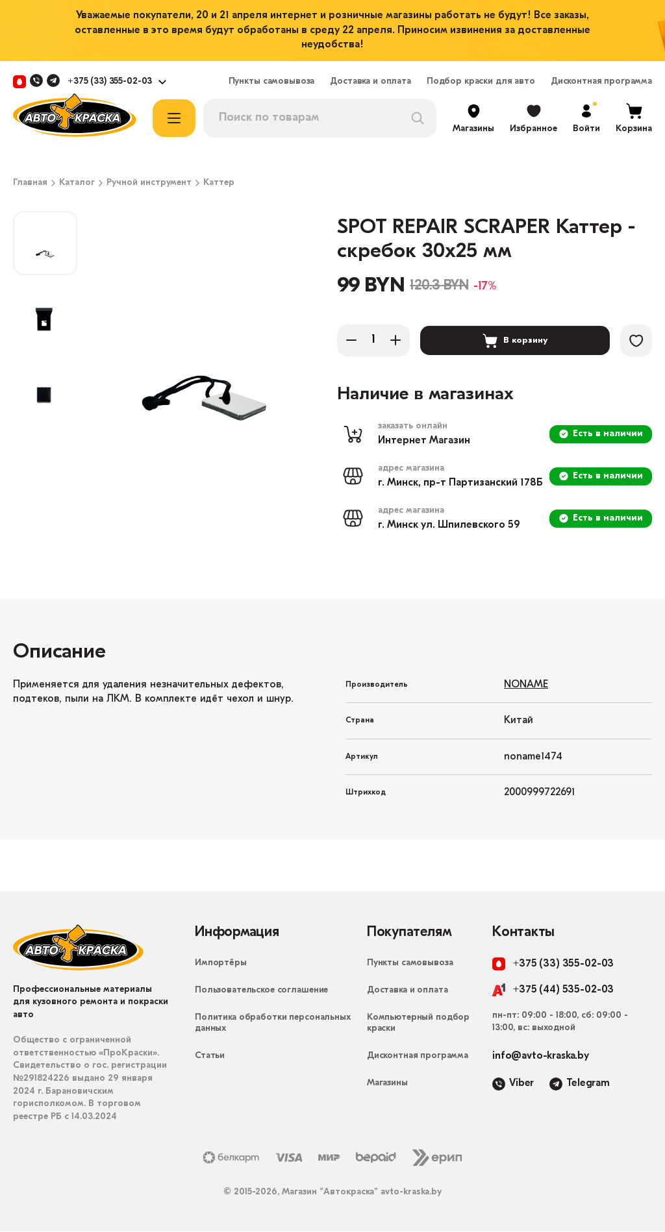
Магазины (387, 1084)
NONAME (526, 685)
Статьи (210, 1056)
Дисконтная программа (601, 81)
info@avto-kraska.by (540, 1057)
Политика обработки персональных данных (273, 1023)
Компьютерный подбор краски (418, 1023)
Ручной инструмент (149, 183)
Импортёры (221, 963)
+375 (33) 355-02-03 (110, 81)
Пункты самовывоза (272, 81)
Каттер (218, 183)
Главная (30, 183)
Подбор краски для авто (481, 81)
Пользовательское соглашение (261, 991)
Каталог (77, 183)
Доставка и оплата (370, 81)
